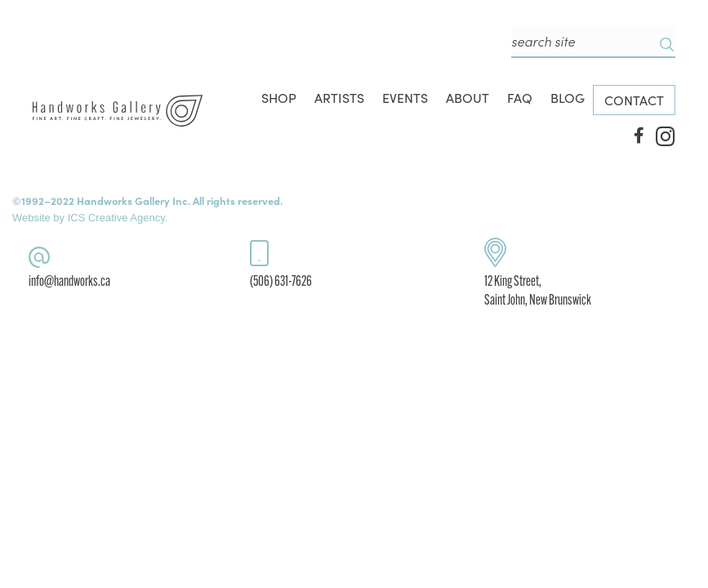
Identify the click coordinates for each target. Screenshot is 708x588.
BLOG (567, 97)
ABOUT (467, 97)
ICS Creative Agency (116, 218)
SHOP (278, 97)
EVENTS (405, 97)
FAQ (519, 97)
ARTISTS (339, 97)
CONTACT (634, 100)
